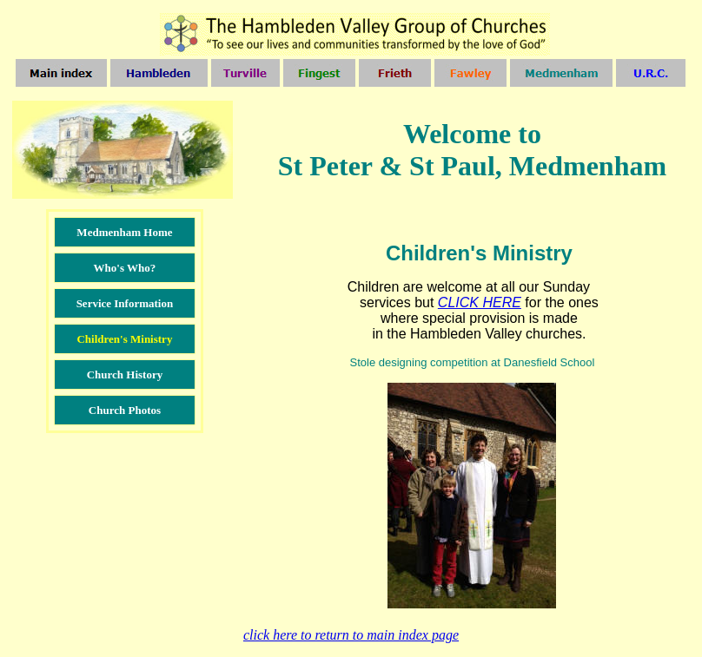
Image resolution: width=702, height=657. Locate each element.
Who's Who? (125, 267)
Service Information (125, 303)
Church (109, 410)
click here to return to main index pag (351, 634)
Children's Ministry (124, 338)
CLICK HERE (479, 302)
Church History (125, 374)
